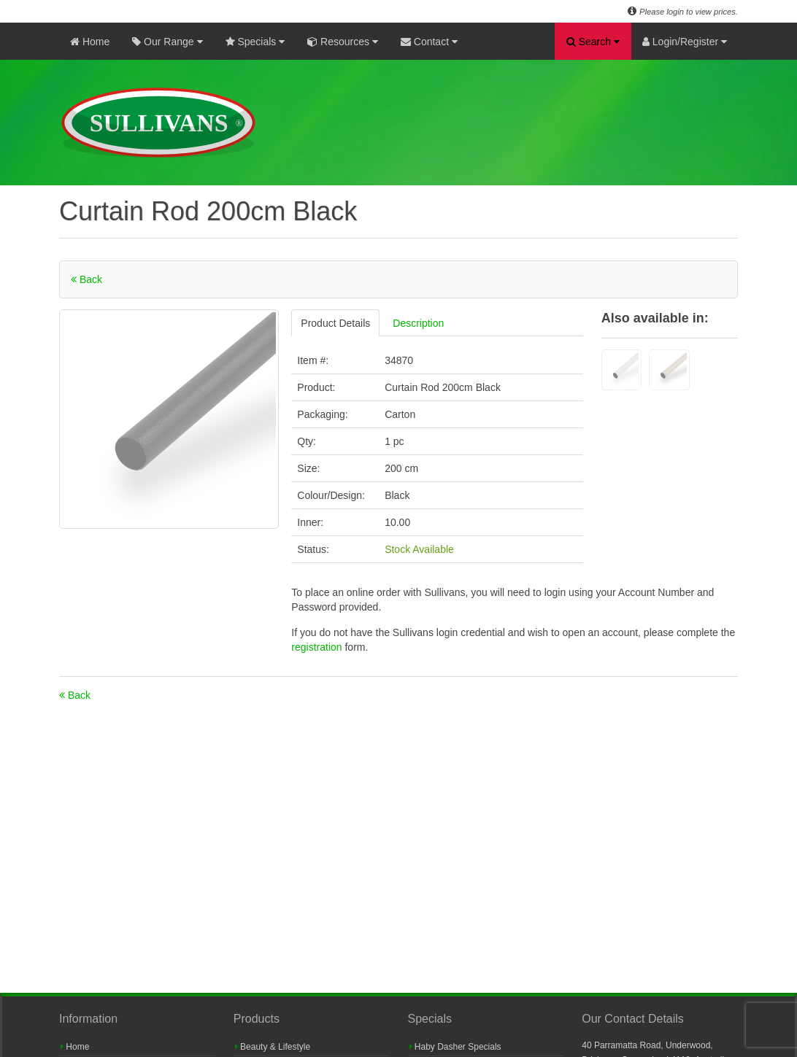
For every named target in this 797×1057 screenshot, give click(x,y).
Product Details (335, 323)
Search (593, 41)
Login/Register (684, 41)
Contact (429, 41)
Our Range (167, 41)
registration (317, 647)
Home (89, 41)
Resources (342, 41)
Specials (255, 41)
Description (418, 323)
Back (86, 279)
